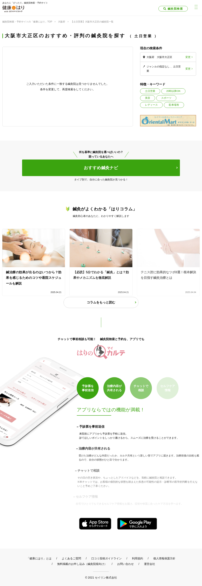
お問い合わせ (125, 563)
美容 (147, 97)
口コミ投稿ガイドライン (106, 558)
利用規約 (137, 558)
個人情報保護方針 (164, 558)
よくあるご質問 (71, 558)
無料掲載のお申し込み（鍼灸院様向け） (82, 563)
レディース (151, 104)
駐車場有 (174, 104)
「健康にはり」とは (39, 558)
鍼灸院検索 (175, 8)
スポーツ (166, 97)
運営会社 (149, 563)
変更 (188, 57)
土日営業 (150, 91)
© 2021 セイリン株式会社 (101, 577)
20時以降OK (173, 91)
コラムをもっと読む (101, 302)
